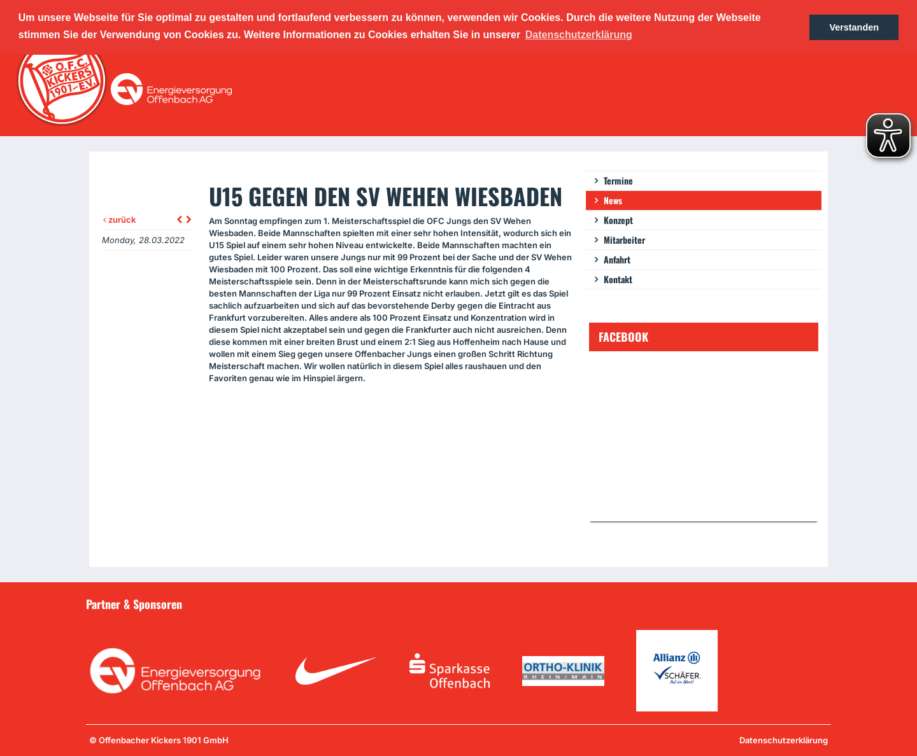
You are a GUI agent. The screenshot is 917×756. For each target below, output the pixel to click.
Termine (618, 180)
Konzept (618, 220)
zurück (119, 219)
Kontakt (618, 279)
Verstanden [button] (854, 27)
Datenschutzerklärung (783, 740)
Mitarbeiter (624, 239)
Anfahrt (617, 259)
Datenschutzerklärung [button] (578, 34)
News (613, 200)
